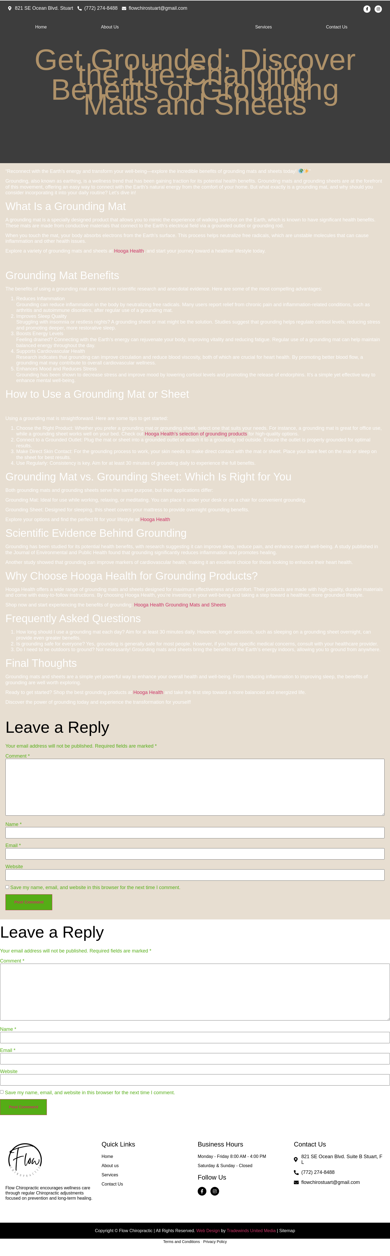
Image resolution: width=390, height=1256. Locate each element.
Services (263, 28)
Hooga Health (129, 252)
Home (41, 28)
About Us (110, 28)
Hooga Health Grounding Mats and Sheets (180, 606)
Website (14, 868)
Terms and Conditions (181, 1249)
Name (13, 825)
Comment (17, 757)
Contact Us (336, 28)
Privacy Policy (215, 1249)
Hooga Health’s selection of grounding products (196, 435)
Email (13, 846)
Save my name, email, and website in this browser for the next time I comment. (95, 889)
